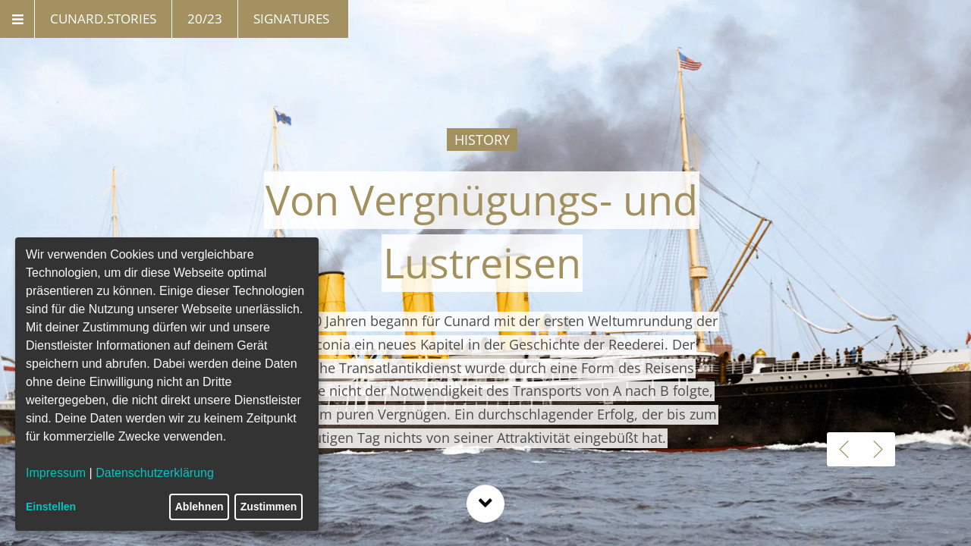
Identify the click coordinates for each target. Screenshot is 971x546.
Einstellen (51, 506)
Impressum (56, 472)
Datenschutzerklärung (155, 472)
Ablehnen (199, 506)
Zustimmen (268, 506)
